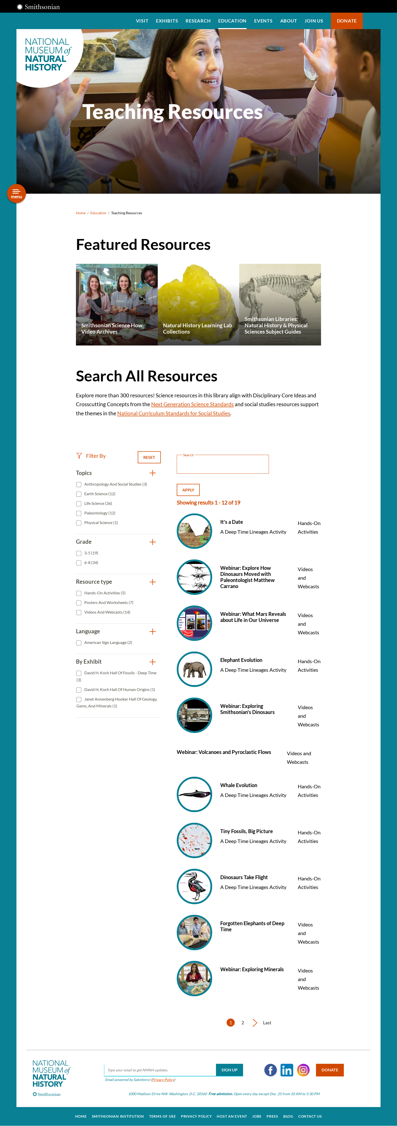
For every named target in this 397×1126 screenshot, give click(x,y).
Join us (314, 21)
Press (272, 1116)
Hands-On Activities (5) (105, 592)
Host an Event (232, 1116)
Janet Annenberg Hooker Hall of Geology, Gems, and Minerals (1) (116, 702)
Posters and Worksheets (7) (108, 602)
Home (81, 213)
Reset (149, 457)
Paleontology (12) (99, 512)
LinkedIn (287, 1070)
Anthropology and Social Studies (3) (115, 484)
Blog (288, 1116)
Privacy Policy (163, 1079)
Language (88, 631)
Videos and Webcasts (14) (107, 612)
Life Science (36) (98, 503)
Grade (84, 541)
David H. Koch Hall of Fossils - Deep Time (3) (116, 676)
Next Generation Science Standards (192, 404)
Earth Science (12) (99, 493)
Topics (84, 472)
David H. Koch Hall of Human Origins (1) (119, 689)
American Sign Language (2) (108, 642)
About (288, 21)
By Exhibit (89, 661)
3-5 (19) (91, 552)
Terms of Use (162, 1116)
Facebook (270, 1070)
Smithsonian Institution (118, 1116)
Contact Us (310, 1116)
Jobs (257, 1116)
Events (263, 21)
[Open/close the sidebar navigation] (16, 193)
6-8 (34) (91, 562)
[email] (173, 1070)
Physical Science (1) (101, 522)
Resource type (94, 581)
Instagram (303, 1070)
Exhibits (167, 21)
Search (371, 21)
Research (198, 21)
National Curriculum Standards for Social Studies (173, 413)
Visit (142, 21)
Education (232, 21)
